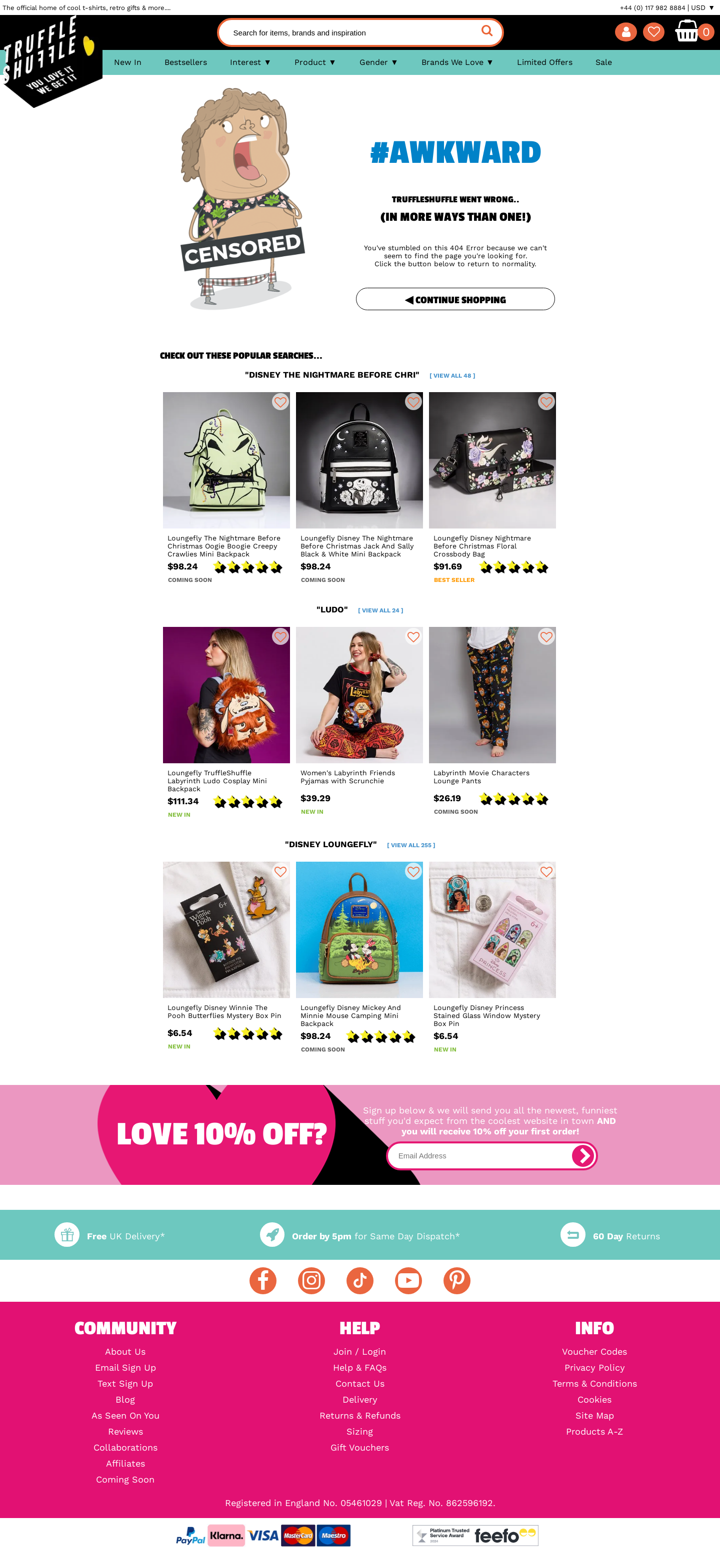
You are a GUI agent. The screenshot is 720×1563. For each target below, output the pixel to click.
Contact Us (360, 1383)
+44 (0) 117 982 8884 (653, 7)
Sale (604, 62)
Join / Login (360, 1351)
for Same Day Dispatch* (360, 1236)
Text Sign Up (125, 1383)
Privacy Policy (594, 1367)
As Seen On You (126, 1415)
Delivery (360, 1399)
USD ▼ (703, 7)
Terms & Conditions (594, 1383)
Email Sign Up (125, 1367)
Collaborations (126, 1447)
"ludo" (360, 609)
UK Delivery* (109, 1236)
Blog (125, 1399)
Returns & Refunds (360, 1415)
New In (128, 62)
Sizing (359, 1431)
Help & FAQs (359, 1367)
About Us (125, 1351)
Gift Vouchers (359, 1447)
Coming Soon (125, 1479)
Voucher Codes (594, 1351)
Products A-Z (594, 1431)
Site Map (595, 1415)
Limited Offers (544, 62)
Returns (610, 1236)
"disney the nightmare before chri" (360, 375)
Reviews (125, 1431)
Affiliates (125, 1463)
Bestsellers (185, 62)
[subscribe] (583, 1156)
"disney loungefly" (360, 844)
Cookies (595, 1399)
